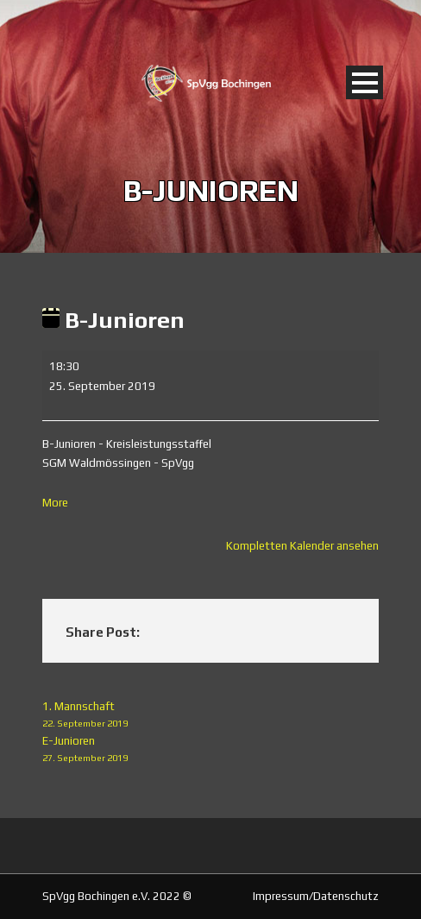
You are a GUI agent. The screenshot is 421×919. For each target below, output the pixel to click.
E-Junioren (210, 750)
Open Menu (364, 82)
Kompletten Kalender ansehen (302, 545)
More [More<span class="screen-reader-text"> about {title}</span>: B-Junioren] (55, 502)
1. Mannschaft (210, 716)
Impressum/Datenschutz (316, 896)
